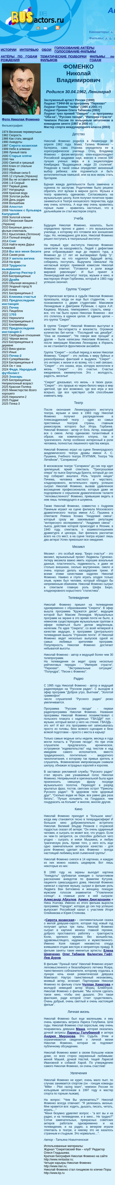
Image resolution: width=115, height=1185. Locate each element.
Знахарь (15, 376)
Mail (45, 28)
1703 (12, 314)
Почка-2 (15, 355)
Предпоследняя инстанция (18, 302)
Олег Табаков (73, 954)
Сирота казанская (23, 145)
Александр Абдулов (60, 899)
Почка (14, 307)
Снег (13, 241)
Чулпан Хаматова (96, 984)
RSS (57, 28)
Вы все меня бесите (25, 251)
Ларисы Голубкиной (83, 1032)
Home (38, 28)
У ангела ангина (22, 258)
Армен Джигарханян (94, 899)
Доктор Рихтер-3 (22, 272)
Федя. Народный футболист (19, 371)
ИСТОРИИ (8, 50)
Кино (35, 15)
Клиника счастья (22, 296)
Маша (80, 1029)
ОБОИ (46, 50)
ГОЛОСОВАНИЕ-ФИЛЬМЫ (75, 51)
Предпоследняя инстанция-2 (18, 330)
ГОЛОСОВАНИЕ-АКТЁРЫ (74, 48)
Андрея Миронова (59, 1036)
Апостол (16, 206)
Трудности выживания (14, 267)
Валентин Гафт (99, 954)
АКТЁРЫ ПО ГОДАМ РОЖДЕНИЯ (19, 58)
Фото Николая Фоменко (21, 119)
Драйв (14, 279)
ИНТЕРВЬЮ (29, 50)
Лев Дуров (52, 957)
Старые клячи (20, 156)
